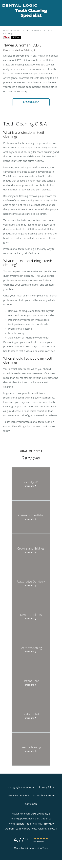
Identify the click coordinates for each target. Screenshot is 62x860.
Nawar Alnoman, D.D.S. (14, 30)
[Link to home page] (25, 5)
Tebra (45, 847)
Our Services (36, 30)
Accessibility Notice (44, 795)
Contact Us (31, 803)
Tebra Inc (30, 787)
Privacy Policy (46, 787)
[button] (31, 102)
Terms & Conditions (18, 795)
